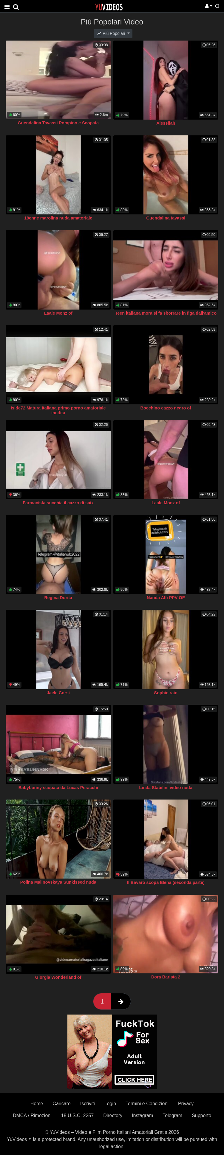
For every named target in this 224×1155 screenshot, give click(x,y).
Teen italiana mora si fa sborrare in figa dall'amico (166, 313)
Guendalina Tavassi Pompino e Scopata (58, 122)
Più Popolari (111, 33)
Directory (112, 1115)
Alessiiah (165, 123)
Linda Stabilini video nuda (165, 787)
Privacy (186, 1103)
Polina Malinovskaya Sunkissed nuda (58, 882)
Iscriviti (87, 1103)
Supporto (201, 1115)
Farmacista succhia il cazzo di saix (58, 502)
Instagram (142, 1115)
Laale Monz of (58, 313)
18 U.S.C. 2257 (77, 1115)
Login (110, 1103)
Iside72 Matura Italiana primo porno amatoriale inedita (58, 410)
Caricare (61, 1103)
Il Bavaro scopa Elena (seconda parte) (166, 882)
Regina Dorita (58, 597)
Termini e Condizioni (147, 1103)
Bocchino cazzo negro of (165, 408)
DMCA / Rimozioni (32, 1115)
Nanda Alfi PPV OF (166, 597)
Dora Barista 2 (165, 977)
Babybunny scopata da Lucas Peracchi (58, 787)
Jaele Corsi (58, 692)
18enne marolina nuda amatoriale (58, 218)
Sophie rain (165, 692)
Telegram (172, 1115)
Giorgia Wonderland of (58, 977)
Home (36, 1103)
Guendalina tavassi (165, 218)
